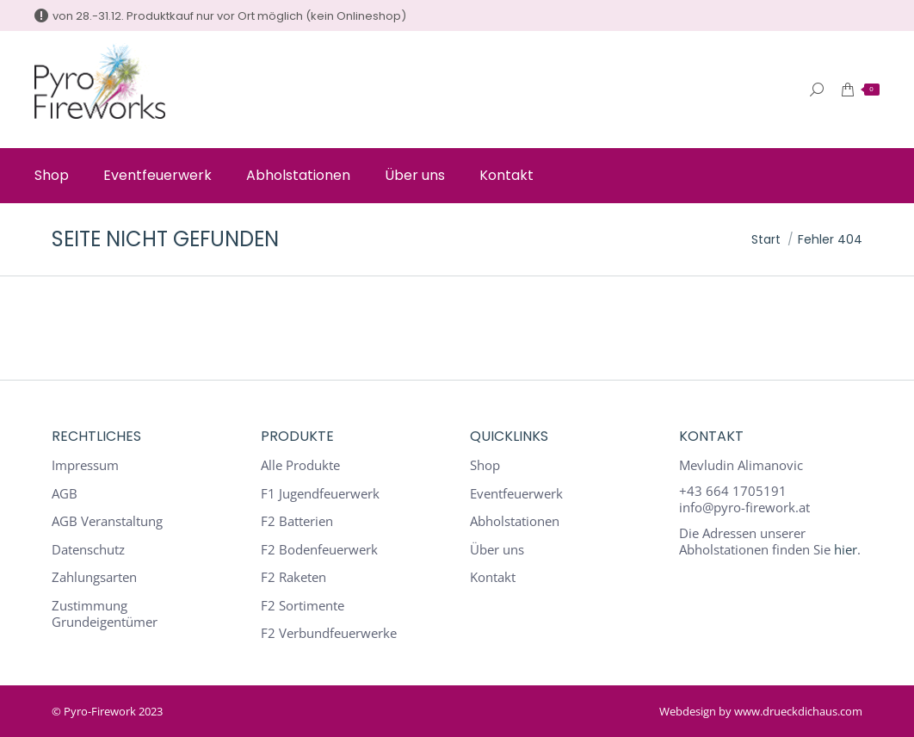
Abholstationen (514, 521)
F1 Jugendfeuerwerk (320, 494)
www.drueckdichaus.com (798, 711)
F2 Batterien (297, 521)
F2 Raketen (293, 577)
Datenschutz (88, 550)
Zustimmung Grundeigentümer (104, 614)
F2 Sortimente (302, 606)
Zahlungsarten (94, 577)
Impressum (85, 465)
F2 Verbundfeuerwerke (329, 633)
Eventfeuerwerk (516, 494)
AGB (64, 494)
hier (845, 549)
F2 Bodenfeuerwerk (319, 550)
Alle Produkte (300, 465)
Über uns (497, 550)
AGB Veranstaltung (107, 521)
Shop (485, 465)
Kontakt (493, 577)
